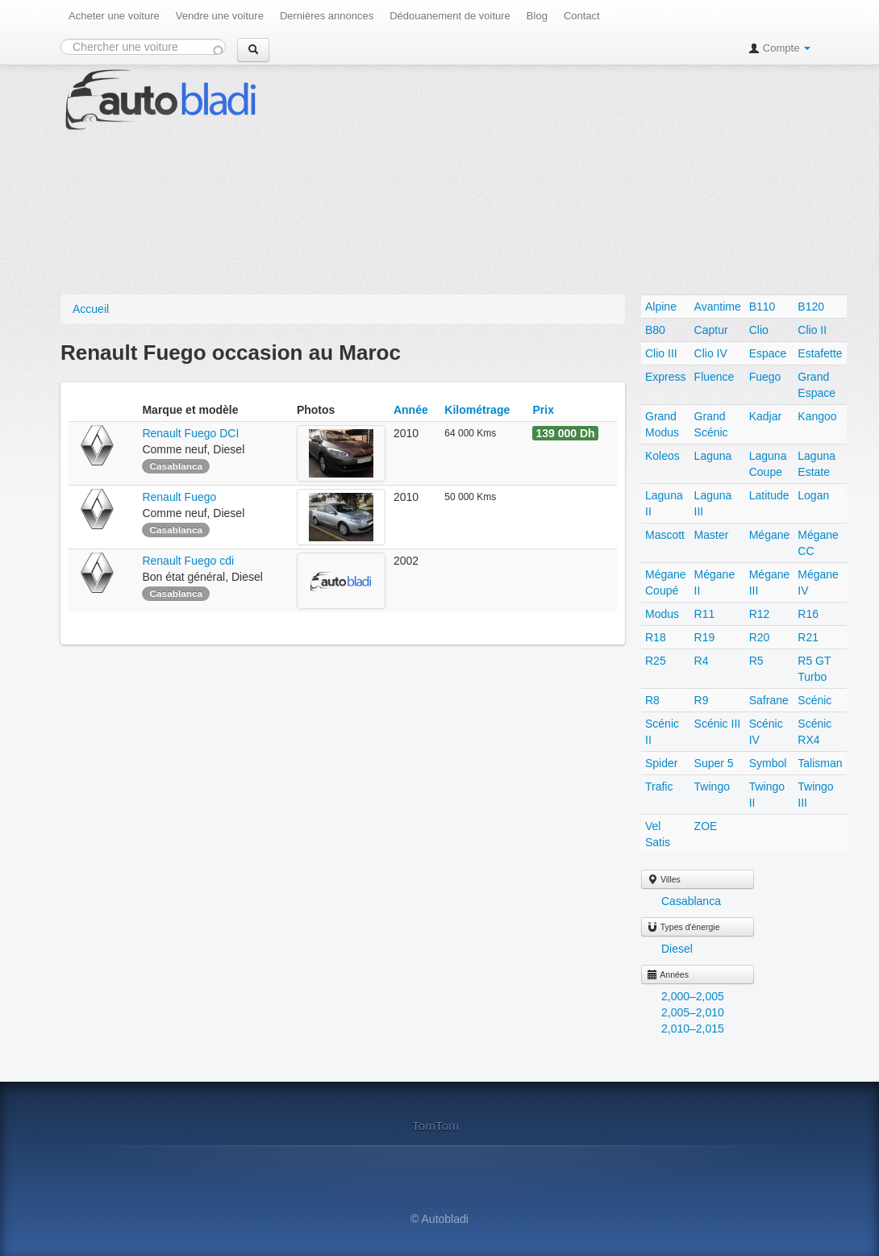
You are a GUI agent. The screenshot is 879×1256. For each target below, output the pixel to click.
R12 (759, 613)
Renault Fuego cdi (188, 560)
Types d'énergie (683, 927)
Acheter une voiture (114, 16)
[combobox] (143, 47)
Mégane (769, 534)
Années (668, 974)
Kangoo (817, 416)
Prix (542, 409)
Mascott (665, 534)
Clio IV (710, 353)
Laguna (713, 455)
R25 (655, 660)
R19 (704, 637)
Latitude (769, 495)
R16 (808, 613)
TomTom (435, 1126)
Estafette (820, 353)
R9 (701, 700)
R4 (701, 660)
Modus (662, 613)
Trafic (659, 786)
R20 (759, 637)
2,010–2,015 (692, 1028)
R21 (808, 637)
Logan (813, 495)
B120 (811, 306)
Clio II (812, 329)
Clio (759, 329)
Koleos (662, 455)
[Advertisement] (585, 177)
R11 (704, 613)
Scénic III (717, 723)
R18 (655, 637)
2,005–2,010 (692, 1012)
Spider (661, 763)
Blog (537, 16)
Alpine (661, 306)
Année (411, 409)
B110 (762, 306)
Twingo (712, 786)
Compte (779, 48)
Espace (768, 353)
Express (665, 376)
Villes (664, 879)
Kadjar (765, 416)
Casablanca (691, 901)
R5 (756, 660)
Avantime (717, 306)
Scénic (814, 700)
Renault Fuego (180, 496)
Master (711, 534)
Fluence (714, 376)
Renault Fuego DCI (190, 433)
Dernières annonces (326, 16)
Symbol (768, 763)
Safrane (769, 700)
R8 (652, 700)
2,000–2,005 (692, 996)
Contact (582, 16)
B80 (655, 329)
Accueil (91, 309)
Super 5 (714, 763)
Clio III (661, 353)
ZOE (706, 826)
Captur (711, 329)
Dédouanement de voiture (450, 16)
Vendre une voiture (220, 16)
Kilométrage (477, 409)
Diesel (677, 948)
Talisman (820, 763)
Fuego (765, 376)
